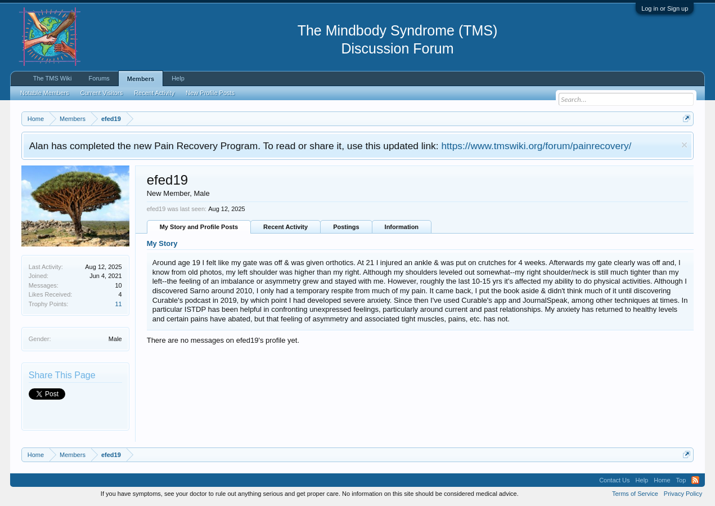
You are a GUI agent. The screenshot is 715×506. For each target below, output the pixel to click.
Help (178, 78)
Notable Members (44, 92)
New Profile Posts (210, 92)
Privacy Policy (683, 493)
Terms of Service (635, 493)
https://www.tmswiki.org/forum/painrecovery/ (536, 145)
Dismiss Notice (684, 145)
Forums (99, 78)
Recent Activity (285, 226)
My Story (162, 243)
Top (681, 480)
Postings (346, 226)
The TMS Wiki (52, 78)
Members (140, 78)
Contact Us (614, 480)
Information (402, 226)
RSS (695, 480)
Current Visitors (101, 92)
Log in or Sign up (664, 8)
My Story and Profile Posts (199, 226)
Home (662, 480)
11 (118, 304)
